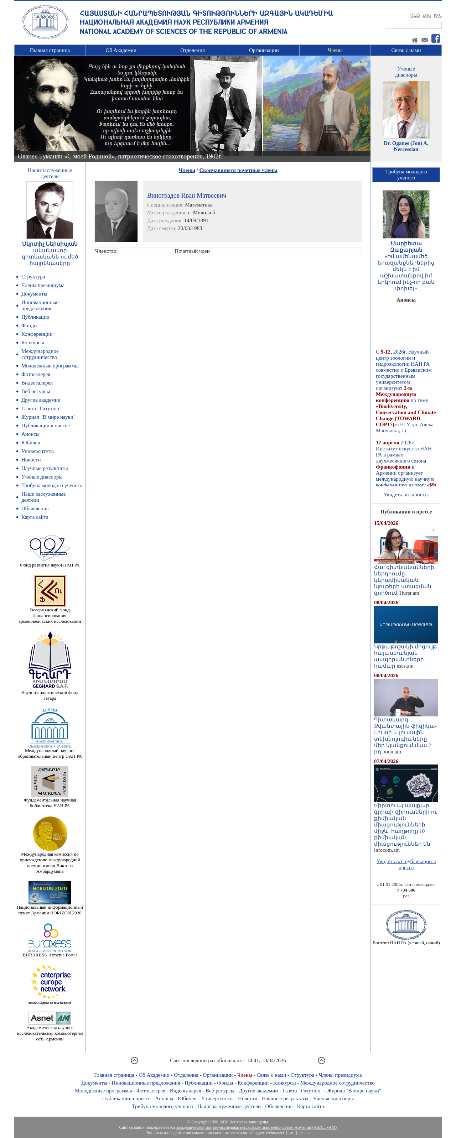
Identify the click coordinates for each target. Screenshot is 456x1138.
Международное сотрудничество (40, 354)
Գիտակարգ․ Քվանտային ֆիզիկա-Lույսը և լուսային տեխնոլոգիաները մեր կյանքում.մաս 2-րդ (406, 733)
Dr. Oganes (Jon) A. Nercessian (406, 146)
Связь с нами (406, 50)
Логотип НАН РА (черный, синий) (406, 940)
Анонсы (30, 434)
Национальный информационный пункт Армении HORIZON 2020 (50, 907)
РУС (438, 15)
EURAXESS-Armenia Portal (50, 952)
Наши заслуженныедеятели (50, 173)
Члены (335, 50)
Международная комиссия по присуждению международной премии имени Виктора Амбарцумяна (50, 860)
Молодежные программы (49, 366)
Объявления (35, 508)
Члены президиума (42, 285)
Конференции (36, 334)
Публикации (35, 317)
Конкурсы (32, 342)
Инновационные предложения (39, 305)
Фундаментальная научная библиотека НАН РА (50, 800)
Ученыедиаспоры (406, 72)
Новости (31, 460)
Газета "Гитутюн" (41, 408)
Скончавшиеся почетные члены (239, 170)
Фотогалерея (35, 374)
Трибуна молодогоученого (406, 175)
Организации (264, 50)
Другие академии (41, 400)
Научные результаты (44, 468)
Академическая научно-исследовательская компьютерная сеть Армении (50, 1031)
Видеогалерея (37, 383)
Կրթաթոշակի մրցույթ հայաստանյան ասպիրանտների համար (406, 654)
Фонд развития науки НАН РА (49, 563)
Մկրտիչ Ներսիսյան (50, 244)
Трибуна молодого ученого (51, 485)
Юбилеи (30, 442)
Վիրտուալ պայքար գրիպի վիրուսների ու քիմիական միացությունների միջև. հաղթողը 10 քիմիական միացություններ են (406, 822)
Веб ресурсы (35, 391)
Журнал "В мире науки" (48, 417)
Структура (33, 277)
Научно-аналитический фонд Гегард (49, 693)
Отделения (192, 50)
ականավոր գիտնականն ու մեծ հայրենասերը (50, 256)
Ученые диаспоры (41, 477)
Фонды (29, 325)
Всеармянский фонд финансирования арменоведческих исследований (50, 613)
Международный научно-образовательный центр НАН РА (50, 751)
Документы (34, 294)
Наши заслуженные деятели (229, 1106)
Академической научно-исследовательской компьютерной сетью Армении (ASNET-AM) (256, 1127)
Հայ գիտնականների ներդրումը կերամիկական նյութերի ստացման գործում (406, 577)
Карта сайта (34, 517)
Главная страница (50, 50)
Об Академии (120, 50)
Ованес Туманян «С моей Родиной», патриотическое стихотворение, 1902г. (120, 156)
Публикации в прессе (45, 425)
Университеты (37, 451)
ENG (427, 15)
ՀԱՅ (415, 15)
